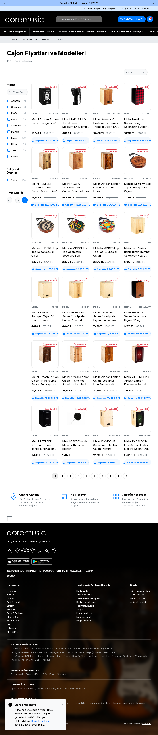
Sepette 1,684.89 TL (75, 462)
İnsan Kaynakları (84, 594)
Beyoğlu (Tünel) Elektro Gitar (101, 652)
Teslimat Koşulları (85, 605)
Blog (104, 8)
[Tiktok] (40, 550)
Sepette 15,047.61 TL (45, 462)
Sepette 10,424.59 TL (137, 140)
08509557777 (148, 8)
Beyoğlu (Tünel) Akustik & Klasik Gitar (29, 652)
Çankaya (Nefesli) (44, 688)
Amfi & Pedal (76, 31)
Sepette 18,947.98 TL (45, 204)
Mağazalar (112, 8)
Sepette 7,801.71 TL (76, 333)
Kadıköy (16, 659)
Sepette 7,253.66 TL (107, 333)
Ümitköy (61, 674)
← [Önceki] (5, 3)
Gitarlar (62, 31)
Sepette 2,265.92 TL (137, 204)
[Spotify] (46, 550)
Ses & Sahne (13, 620)
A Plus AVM (16, 648)
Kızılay (52, 674)
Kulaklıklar (12, 628)
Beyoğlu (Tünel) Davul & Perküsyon (67, 652)
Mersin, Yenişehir (137, 703)
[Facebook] (9, 550)
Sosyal (97, 8)
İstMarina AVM (140, 656)
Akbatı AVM (29, 648)
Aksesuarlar (12, 631)
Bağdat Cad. (107, 648)
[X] (16, 550)
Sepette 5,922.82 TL (137, 269)
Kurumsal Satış (83, 616)
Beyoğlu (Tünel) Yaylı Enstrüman (88, 656)
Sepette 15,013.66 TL (106, 140)
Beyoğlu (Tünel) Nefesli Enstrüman (28, 656)
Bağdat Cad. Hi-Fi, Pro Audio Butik (82, 648)
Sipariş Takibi (125, 8)
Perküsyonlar (47, 39)
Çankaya (58, 688)
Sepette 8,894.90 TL (137, 333)
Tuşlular (50, 31)
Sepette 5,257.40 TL (45, 333)
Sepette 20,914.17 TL (137, 398)
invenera (146, 723)
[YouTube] (22, 550)
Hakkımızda (82, 590)
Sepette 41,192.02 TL (106, 398)
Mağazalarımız (83, 620)
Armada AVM (17, 674)
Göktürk (127, 656)
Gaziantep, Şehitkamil (101, 703)
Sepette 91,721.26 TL (106, 204)
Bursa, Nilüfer (81, 703)
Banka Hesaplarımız (86, 602)
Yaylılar (90, 31)
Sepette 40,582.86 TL (75, 398)
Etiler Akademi (113, 656)
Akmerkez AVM (45, 648)
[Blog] (53, 550)
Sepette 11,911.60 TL (107, 462)
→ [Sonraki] (153, 3)
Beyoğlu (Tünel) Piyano (59, 656)
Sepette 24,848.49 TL (137, 462)
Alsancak (28, 688)
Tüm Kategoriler (15, 31)
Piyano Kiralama (84, 613)
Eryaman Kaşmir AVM (37, 674)
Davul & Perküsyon (120, 31)
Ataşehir (59, 648)
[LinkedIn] (28, 550)
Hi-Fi (9, 624)
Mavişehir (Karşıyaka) (75, 688)
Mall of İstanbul (42, 659)
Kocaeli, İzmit (120, 703)
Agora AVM (16, 688)
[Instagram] (34, 550)
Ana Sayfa (12, 39)
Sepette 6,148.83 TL (76, 140)
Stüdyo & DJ (140, 31)
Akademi (88, 8)
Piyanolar (38, 31)
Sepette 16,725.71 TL (44, 140)
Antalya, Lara (66, 703)
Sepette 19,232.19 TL (44, 398)
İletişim (137, 8)
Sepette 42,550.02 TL (75, 204)
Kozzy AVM (27, 659)
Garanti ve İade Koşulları (88, 598)
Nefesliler (102, 31)
